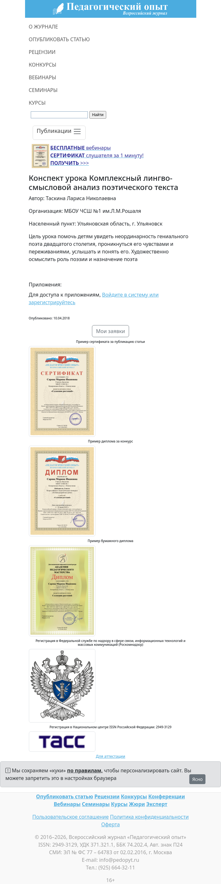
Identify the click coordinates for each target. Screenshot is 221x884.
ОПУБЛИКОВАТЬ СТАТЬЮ (59, 39)
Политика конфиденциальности (149, 816)
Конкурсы (134, 796)
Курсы (119, 804)
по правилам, (85, 770)
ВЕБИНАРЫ (42, 77)
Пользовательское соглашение (70, 816)
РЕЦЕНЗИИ (42, 52)
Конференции (166, 796)
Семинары (96, 804)
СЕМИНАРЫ (43, 90)
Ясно (197, 779)
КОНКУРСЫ (42, 64)
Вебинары (67, 804)
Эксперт (156, 804)
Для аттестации (110, 756)
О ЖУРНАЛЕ (43, 26)
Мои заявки (110, 331)
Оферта (110, 824)
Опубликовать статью (64, 796)
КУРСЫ (37, 102)
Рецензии (107, 796)
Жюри (137, 804)
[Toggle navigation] (59, 133)
